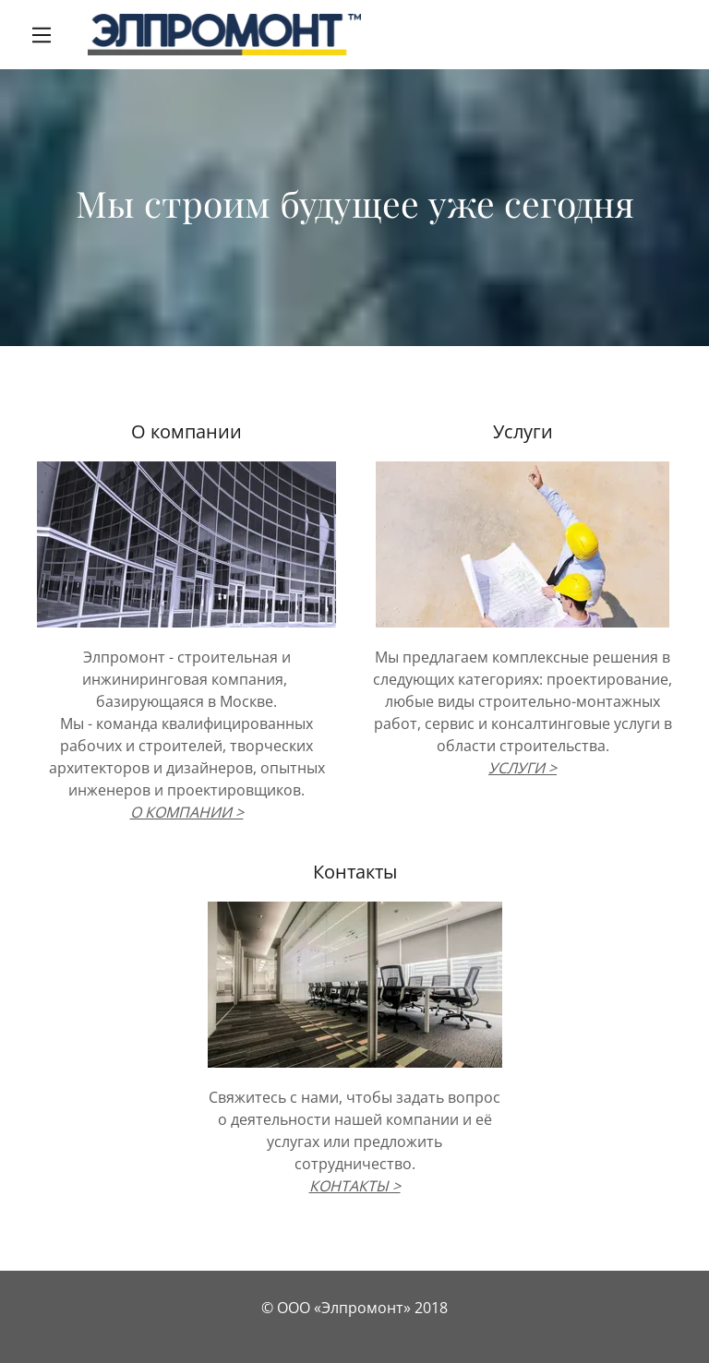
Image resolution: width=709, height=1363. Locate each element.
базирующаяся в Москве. (186, 701)
